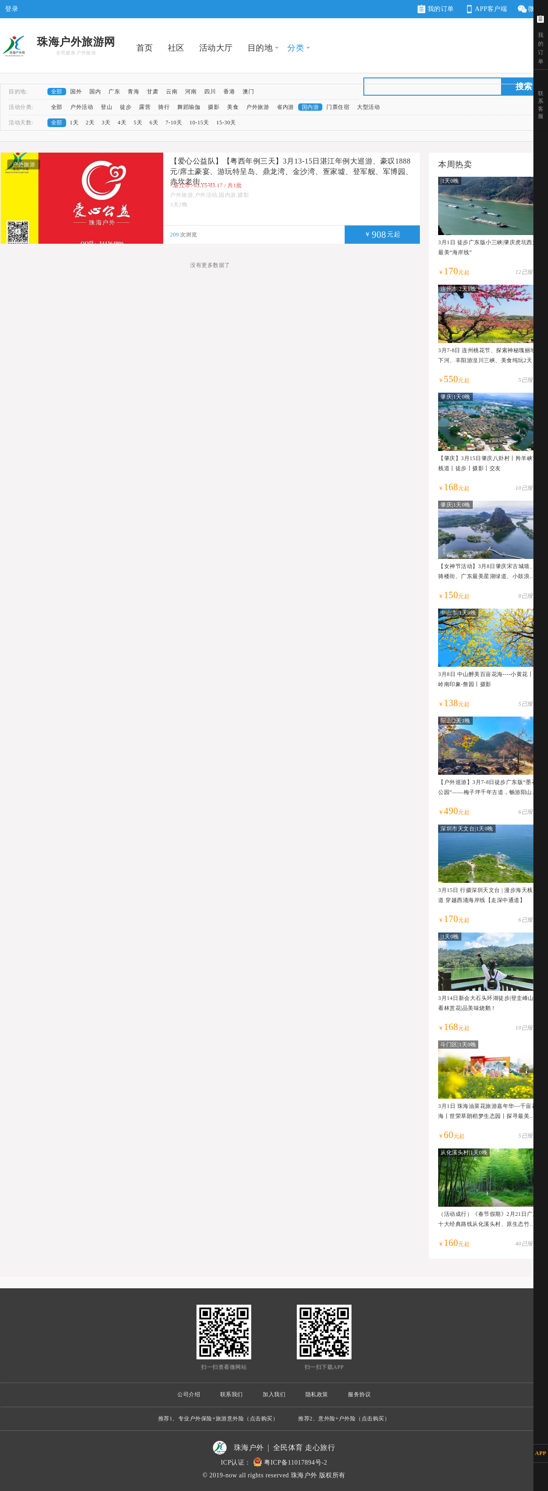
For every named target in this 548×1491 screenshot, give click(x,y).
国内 (95, 91)
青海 (133, 91)
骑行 (164, 107)
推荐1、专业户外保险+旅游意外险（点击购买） (218, 1418)
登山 (106, 107)
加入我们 (274, 1394)
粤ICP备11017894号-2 (295, 1462)
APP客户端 (485, 9)
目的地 (260, 47)
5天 (138, 122)
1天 (74, 122)
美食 (232, 107)
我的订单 (436, 9)
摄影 (213, 107)
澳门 (248, 91)
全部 (56, 91)
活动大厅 (216, 47)
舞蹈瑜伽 (188, 107)
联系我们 (231, 1394)
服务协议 (359, 1394)
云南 (171, 91)
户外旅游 (257, 107)
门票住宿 (337, 107)
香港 (229, 91)
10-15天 (199, 122)
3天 (106, 122)
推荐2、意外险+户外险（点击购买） (344, 1418)
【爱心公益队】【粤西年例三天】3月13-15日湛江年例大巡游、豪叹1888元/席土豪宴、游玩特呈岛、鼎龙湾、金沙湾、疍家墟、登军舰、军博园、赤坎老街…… (291, 171)
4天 (122, 122)
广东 (114, 91)
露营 (144, 107)
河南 (190, 91)
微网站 (532, 9)
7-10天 (173, 122)
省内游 (285, 107)
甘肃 (152, 91)
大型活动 (368, 107)
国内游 (310, 107)
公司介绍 (188, 1394)
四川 (210, 91)
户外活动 (81, 107)
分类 (295, 47)
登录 (11, 8)
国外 (76, 91)
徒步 (125, 107)
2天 (90, 122)
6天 (154, 122)
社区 (176, 47)
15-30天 (226, 122)
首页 (144, 47)
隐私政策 (316, 1394)
